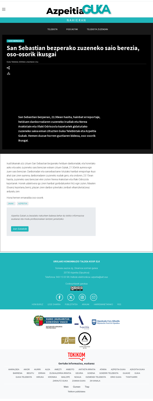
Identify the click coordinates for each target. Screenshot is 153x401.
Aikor (27, 369)
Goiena (91, 373)
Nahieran (76, 20)
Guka (137, 373)
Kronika (52, 377)
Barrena (17, 373)
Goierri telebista (108, 373)
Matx (66, 387)
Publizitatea (71, 304)
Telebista (52, 29)
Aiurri (37, 369)
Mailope (65, 377)
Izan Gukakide (20, 229)
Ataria (103, 369)
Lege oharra (54, 304)
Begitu (30, 373)
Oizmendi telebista (96, 377)
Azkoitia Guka (137, 369)
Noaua (77, 377)
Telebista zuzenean (97, 29)
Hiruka (40, 377)
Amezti (58, 369)
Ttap (87, 387)
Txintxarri (131, 377)
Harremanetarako (103, 304)
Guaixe (126, 373)
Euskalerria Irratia (60, 373)
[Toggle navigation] (4, 9)
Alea (47, 369)
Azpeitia (22, 203)
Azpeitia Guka (118, 369)
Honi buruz (37, 304)
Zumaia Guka (78, 381)
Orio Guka (115, 377)
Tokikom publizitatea (76, 391)
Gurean (76, 387)
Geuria (79, 373)
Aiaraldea (13, 369)
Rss (119, 304)
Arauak (85, 304)
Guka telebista (24, 377)
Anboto (70, 369)
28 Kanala (95, 381)
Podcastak (72, 29)
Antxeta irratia (87, 369)
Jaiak (11, 203)
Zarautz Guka (60, 381)
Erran (41, 373)
